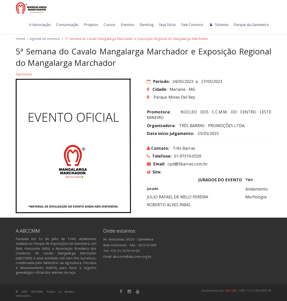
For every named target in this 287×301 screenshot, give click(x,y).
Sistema (218, 24)
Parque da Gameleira (251, 24)
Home (20, 38)
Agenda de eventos (45, 38)
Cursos (109, 24)
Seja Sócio (167, 24)
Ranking (147, 24)
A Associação (40, 24)
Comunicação (67, 24)
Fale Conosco (192, 24)
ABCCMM (231, 290)
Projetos (91, 24)
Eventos (127, 24)
